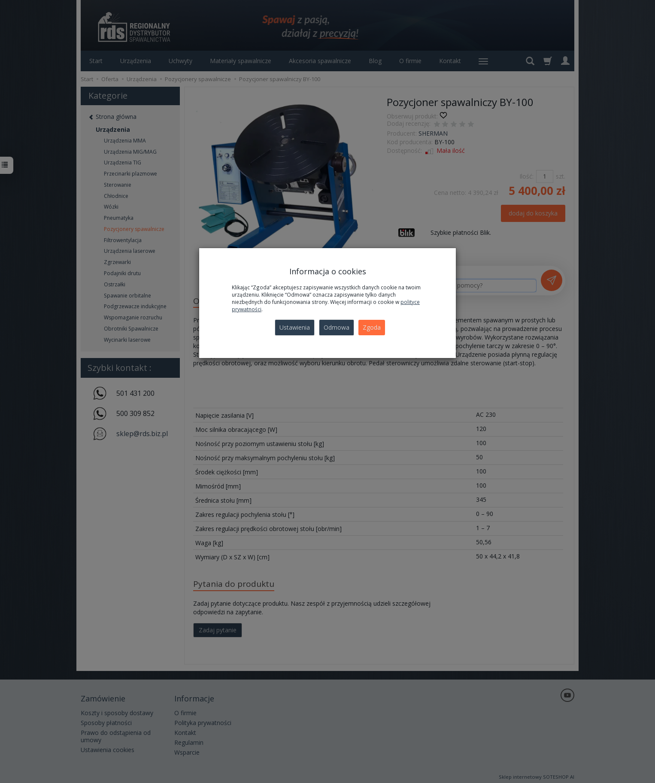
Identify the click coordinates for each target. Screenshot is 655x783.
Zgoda (372, 327)
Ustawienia (294, 327)
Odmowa (336, 327)
